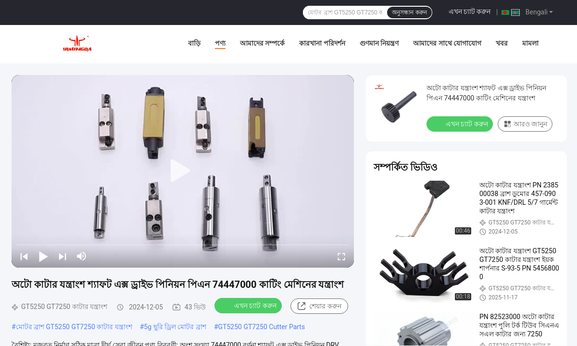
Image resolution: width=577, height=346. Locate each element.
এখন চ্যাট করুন (470, 11)
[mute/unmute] (81, 256)
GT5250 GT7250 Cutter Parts (261, 327)
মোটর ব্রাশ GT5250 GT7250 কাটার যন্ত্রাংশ (74, 327)
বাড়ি (194, 43)
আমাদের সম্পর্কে (262, 43)
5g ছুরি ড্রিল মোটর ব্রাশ (175, 327)
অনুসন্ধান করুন (409, 12)
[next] (62, 256)
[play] (183, 171)
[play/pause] (43, 256)
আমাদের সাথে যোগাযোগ (447, 43)
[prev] (24, 256)
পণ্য (220, 43)
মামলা (530, 43)
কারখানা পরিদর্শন (322, 43)
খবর (502, 43)
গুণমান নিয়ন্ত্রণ (379, 43)
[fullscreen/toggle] (341, 256)
